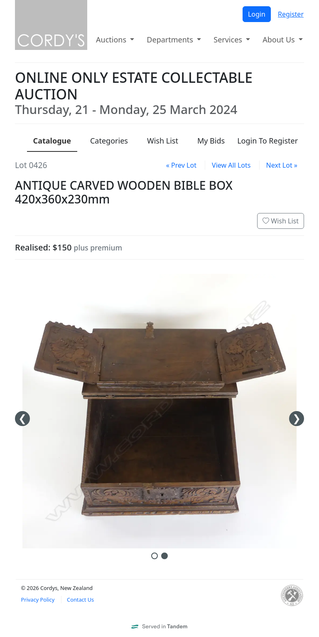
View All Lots (231, 165)
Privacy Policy (37, 599)
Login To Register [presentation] (267, 141)
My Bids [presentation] (211, 141)
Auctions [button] (112, 40)
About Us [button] (280, 40)
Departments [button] (171, 40)
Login (256, 14)
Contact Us (80, 599)
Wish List (281, 221)
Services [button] (228, 40)
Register (291, 14)
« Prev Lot (181, 165)
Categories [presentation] (109, 141)
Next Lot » (281, 165)
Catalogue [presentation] (52, 141)
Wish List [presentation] (162, 141)
